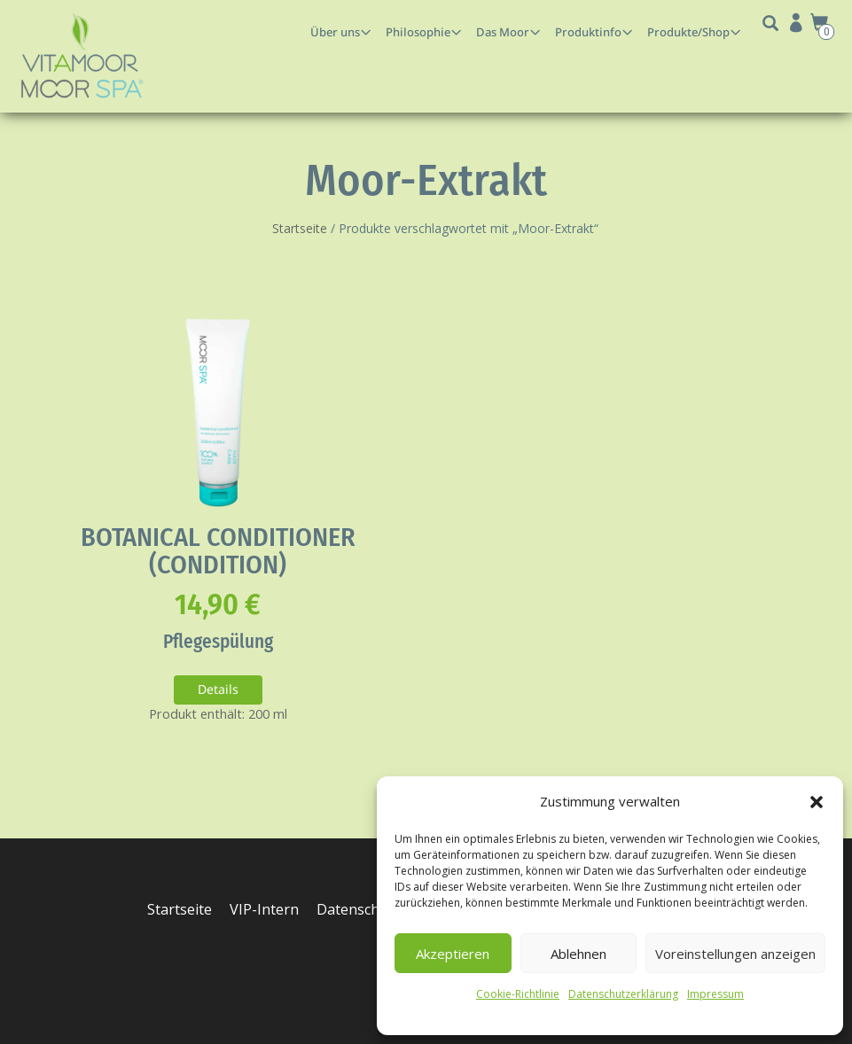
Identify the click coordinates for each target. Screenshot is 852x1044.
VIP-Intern (265, 909)
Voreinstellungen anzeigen (735, 953)
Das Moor (502, 32)
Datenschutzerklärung (623, 993)
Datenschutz (359, 909)
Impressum (715, 993)
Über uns (335, 32)
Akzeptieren (452, 953)
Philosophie (418, 32)
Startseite (299, 228)
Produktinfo (588, 32)
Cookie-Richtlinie (517, 993)
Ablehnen (578, 953)
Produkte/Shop (688, 32)
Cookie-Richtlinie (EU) (220, 944)
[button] (816, 802)
